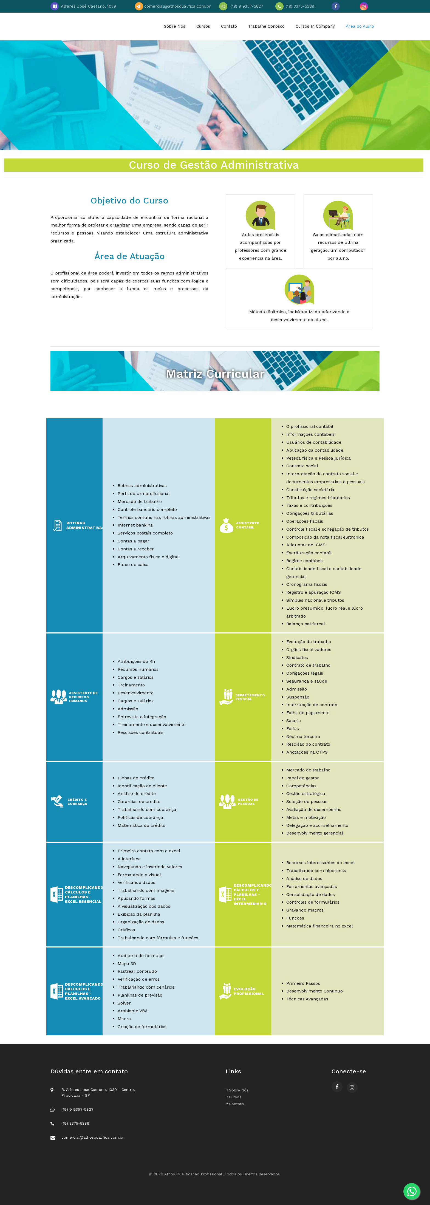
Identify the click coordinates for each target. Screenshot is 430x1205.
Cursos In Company (315, 26)
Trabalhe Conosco (266, 26)
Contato (229, 26)
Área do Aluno (360, 26)
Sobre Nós (174, 26)
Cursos (203, 26)
